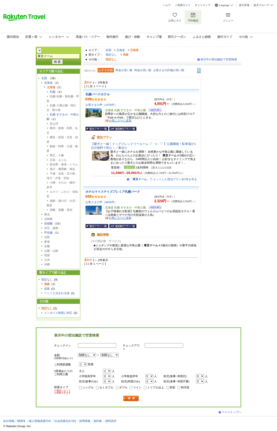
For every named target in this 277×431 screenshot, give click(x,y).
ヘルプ (167, 5)
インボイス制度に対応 (58, 312)
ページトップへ (231, 412)
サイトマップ (202, 5)
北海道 (120, 50)
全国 (108, 50)
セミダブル (106, 387)
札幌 (52, 91)
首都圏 (48, 223)
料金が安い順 (124, 70)
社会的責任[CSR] (65, 421)
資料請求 (110, 421)
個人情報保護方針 (40, 421)
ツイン (137, 387)
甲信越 (48, 232)
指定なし (111, 54)
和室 (172, 387)
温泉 (47, 288)
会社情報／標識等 (14, 421)
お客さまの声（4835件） (101, 202)
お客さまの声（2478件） (101, 104)
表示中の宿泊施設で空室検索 (218, 59)
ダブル (123, 387)
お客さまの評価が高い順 (168, 70)
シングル (88, 387)
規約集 (97, 421)
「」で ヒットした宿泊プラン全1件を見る (163, 179)
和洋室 (185, 387)
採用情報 (84, 421)
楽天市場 (244, 5)
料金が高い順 (142, 70)
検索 (131, 398)
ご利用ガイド (182, 5)
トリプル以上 (155, 387)
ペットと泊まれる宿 (56, 293)
